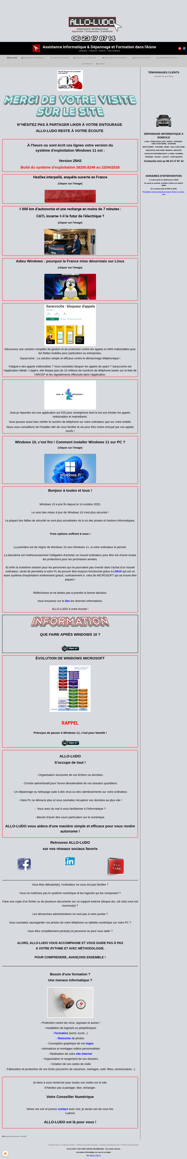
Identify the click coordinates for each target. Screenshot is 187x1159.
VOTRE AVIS (87, 64)
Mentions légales (54, 1145)
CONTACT (100, 64)
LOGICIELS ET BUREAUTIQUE (85, 58)
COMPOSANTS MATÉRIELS (167, 58)
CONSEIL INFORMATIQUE (60, 58)
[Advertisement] (47, 6)
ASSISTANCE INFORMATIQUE (33, 58)
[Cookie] (5, 1154)
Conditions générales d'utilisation (87, 1145)
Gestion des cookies (68, 1145)
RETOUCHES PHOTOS (142, 58)
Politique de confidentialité (130, 1145)
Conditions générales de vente (110, 1145)
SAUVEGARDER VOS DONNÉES (114, 58)
